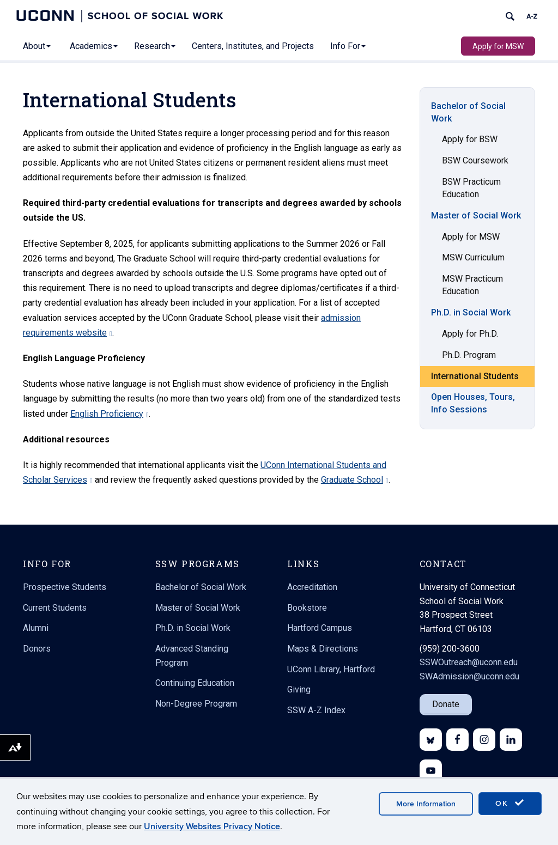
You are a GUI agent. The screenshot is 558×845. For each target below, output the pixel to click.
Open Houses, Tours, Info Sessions (473, 403)
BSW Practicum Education (471, 188)
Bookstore (307, 608)
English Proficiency (109, 414)
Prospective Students (64, 587)
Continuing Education (194, 683)
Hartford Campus (319, 628)
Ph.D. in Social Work (471, 312)
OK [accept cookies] (510, 803)
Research (154, 46)
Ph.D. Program (469, 355)
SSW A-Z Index (316, 710)
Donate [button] (445, 704)
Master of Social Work (476, 215)
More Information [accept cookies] (426, 803)
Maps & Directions (322, 648)
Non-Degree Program (196, 703)
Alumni (35, 628)
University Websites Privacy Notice (212, 826)
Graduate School (355, 480)
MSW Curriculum (473, 257)
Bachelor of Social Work (468, 112)
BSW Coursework (475, 160)
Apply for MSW (498, 46)
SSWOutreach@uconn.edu (469, 662)
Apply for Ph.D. (470, 334)
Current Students (55, 608)
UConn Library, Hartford (331, 669)
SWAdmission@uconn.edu (469, 676)
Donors (37, 648)
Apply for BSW (470, 139)
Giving (299, 689)
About (37, 46)
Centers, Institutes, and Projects (253, 46)
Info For (348, 46)
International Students (475, 376)
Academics (94, 46)
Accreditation (312, 587)
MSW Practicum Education (472, 284)
